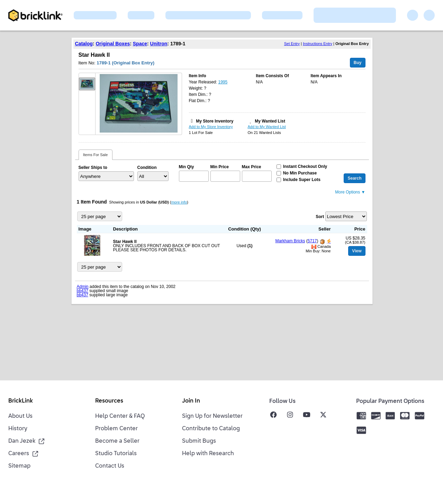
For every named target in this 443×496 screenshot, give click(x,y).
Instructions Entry (317, 44)
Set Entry (292, 44)
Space (140, 43)
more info (179, 202)
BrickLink (20, 401)
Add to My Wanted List (267, 127)
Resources (109, 401)
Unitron (159, 43)
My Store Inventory (214, 121)
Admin (83, 286)
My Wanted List (270, 121)
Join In (191, 401)
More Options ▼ (350, 192)
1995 (222, 82)
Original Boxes (113, 43)
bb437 (82, 290)
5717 (312, 240)
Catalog (84, 43)
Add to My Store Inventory (211, 127)
